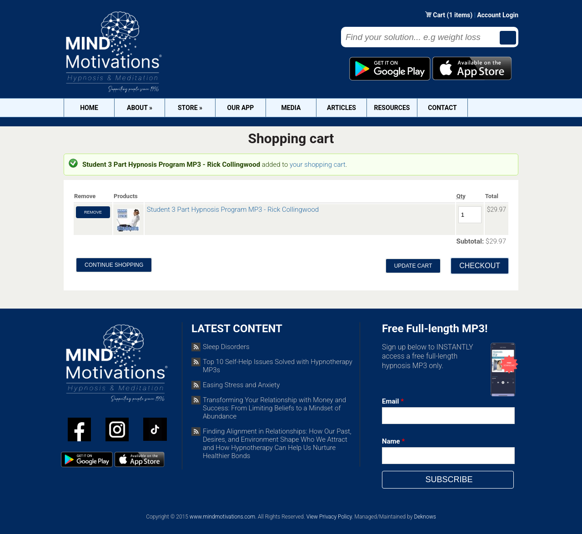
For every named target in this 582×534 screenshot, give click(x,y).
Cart (440, 15)
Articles (341, 107)
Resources (392, 107)
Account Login (497, 15)
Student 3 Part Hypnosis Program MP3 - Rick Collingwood (233, 209)
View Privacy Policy (329, 517)
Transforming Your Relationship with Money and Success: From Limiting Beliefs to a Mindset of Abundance (274, 408)
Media (291, 107)
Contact (442, 107)
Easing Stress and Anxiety (241, 385)
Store (190, 107)
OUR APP (240, 107)
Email (393, 401)
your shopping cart (318, 164)
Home (89, 107)
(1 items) (460, 15)
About (139, 107)
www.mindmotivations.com (222, 517)
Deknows (425, 517)
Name (393, 441)
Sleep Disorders (226, 347)
